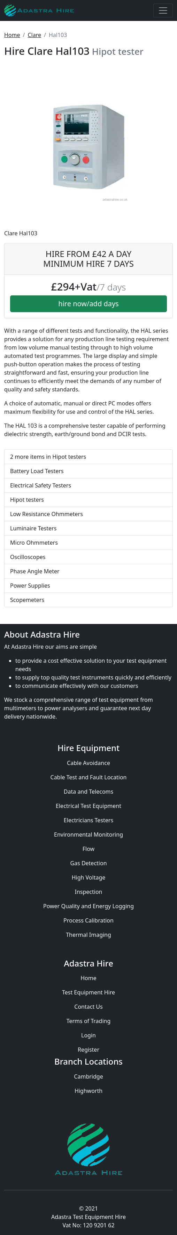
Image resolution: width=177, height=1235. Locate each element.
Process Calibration (88, 920)
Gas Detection (88, 863)
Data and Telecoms (88, 791)
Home (12, 35)
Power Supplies (30, 585)
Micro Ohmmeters (34, 542)
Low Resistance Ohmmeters (46, 514)
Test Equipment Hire (88, 992)
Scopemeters (27, 600)
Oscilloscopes (27, 557)
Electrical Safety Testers (40, 485)
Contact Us (88, 1006)
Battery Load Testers (36, 471)
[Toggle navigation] (163, 10)
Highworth (88, 1091)
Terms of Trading (89, 1021)
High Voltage (89, 877)
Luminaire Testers (33, 528)
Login (88, 1035)
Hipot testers (27, 499)
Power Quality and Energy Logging (88, 906)
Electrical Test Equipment (88, 806)
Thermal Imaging (88, 935)
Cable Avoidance (88, 763)
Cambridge (88, 1076)
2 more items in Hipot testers (48, 457)
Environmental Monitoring (88, 834)
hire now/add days (88, 303)
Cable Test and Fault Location (89, 777)
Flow (88, 849)
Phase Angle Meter (35, 571)
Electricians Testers (88, 820)
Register (88, 1049)
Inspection (88, 892)
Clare (34, 35)
